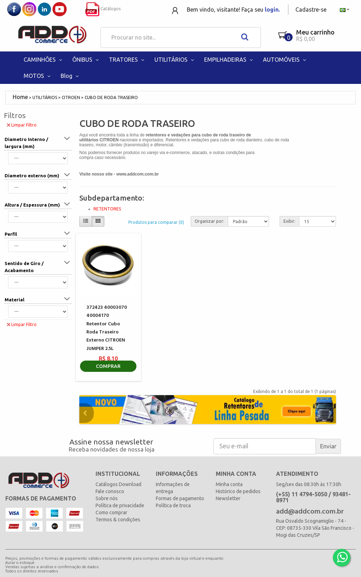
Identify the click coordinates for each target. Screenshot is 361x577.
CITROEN (71, 97)
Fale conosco (110, 491)
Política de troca (173, 505)
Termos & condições (118, 519)
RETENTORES (107, 209)
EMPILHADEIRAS (229, 59)
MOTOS (38, 76)
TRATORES (127, 59)
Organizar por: (209, 221)
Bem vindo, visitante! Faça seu (233, 9)
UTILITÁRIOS (174, 59)
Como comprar (111, 512)
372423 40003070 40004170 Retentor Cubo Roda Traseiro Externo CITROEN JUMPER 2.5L (106, 328)
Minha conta (229, 484)
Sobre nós (107, 498)
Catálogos (103, 8)
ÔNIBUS (86, 59)
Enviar (328, 446)
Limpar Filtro (22, 124)
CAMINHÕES (43, 59)
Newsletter (228, 498)
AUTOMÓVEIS (285, 59)
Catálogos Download (118, 484)
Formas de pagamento (180, 498)
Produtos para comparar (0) (156, 222)
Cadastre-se (310, 9)
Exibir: (289, 221)
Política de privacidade (120, 505)
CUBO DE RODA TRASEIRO (111, 97)
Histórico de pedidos (238, 491)
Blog (70, 76)
